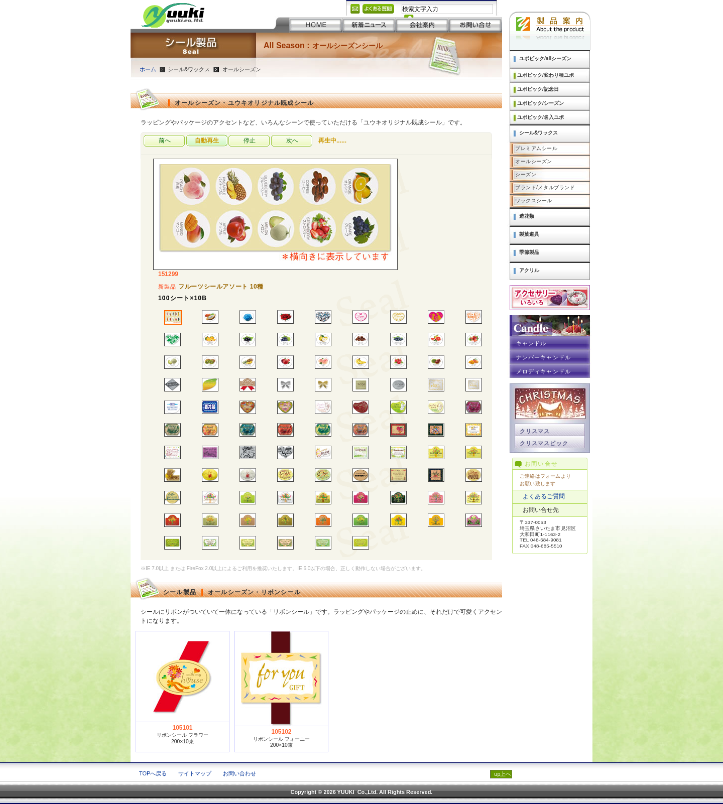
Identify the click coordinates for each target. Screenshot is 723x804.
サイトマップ (194, 773)
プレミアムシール (536, 148)
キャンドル (531, 343)
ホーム (148, 69)
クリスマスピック (544, 443)
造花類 (526, 216)
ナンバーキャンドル (543, 357)
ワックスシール (533, 200)
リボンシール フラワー (182, 735)
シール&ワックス (538, 133)
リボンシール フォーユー (281, 739)
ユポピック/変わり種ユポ (545, 75)
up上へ (502, 774)
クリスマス (535, 431)
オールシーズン (533, 161)
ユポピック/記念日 (538, 89)
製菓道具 (529, 234)
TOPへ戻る (153, 773)
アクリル (529, 270)
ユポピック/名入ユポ (540, 117)
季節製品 (529, 252)
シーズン (525, 174)
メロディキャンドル (543, 371)
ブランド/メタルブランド (545, 187)
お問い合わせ (239, 773)
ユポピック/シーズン (540, 103)
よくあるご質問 (544, 496)
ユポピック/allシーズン (545, 58)
